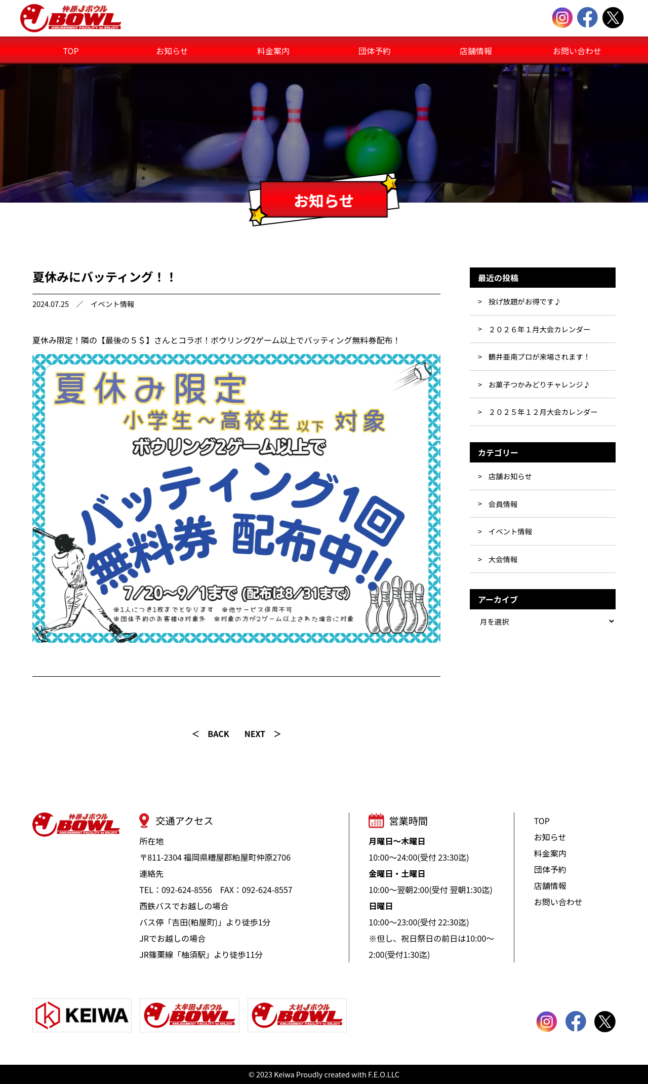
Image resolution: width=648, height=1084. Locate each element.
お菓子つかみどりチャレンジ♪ (539, 384)
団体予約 (374, 51)
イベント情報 (112, 303)
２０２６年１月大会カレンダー (539, 329)
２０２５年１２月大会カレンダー (543, 411)
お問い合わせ (577, 51)
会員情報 (503, 503)
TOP (70, 51)
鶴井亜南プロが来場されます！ (539, 356)
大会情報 (503, 559)
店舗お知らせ (510, 476)
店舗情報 (476, 51)
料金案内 (273, 51)
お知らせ (172, 51)
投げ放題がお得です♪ (525, 301)
